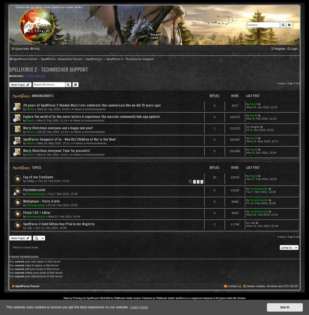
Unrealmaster (36, 193)
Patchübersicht (34, 189)
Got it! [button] (284, 307)
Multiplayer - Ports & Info (41, 201)
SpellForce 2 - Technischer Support (48, 69)
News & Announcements (90, 109)
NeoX (30, 109)
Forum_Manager (35, 76)
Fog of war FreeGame (38, 176)
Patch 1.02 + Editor (37, 212)
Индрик (255, 126)
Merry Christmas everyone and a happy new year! (58, 127)
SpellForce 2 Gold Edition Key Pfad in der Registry (59, 223)
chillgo (31, 181)
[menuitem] (34, 49)
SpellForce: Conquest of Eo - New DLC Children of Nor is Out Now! (69, 139)
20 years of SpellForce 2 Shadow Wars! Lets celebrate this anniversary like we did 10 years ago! (92, 105)
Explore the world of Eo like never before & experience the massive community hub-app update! (91, 116)
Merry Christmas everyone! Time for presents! (56, 150)
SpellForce (92, 298)
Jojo (29, 228)
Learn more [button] (139, 307)
